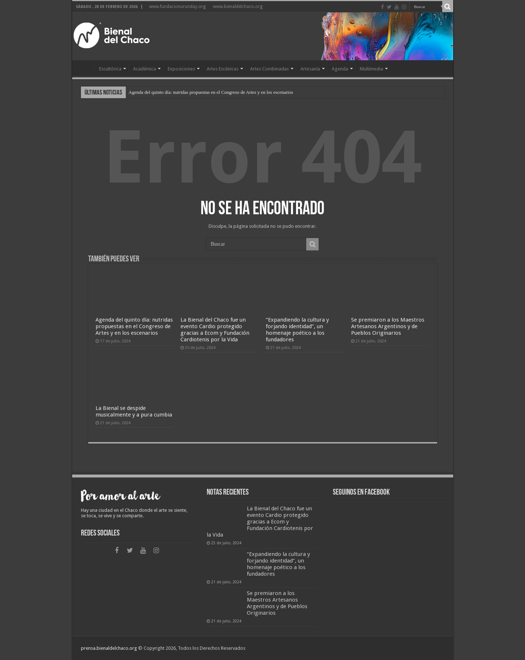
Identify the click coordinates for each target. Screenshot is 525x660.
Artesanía (310, 69)
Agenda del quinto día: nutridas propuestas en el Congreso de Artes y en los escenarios (211, 92)
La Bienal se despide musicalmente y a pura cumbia (134, 411)
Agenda (340, 69)
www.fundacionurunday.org (177, 6)
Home (85, 68)
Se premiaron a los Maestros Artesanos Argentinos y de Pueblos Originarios (387, 326)
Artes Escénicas (222, 69)
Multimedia (371, 69)
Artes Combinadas (269, 69)
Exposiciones (181, 69)
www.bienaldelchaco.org (237, 6)
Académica (144, 69)
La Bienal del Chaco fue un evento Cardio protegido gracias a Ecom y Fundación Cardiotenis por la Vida (214, 329)
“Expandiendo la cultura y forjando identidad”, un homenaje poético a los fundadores (297, 329)
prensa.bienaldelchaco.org (109, 648)
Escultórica (110, 69)
